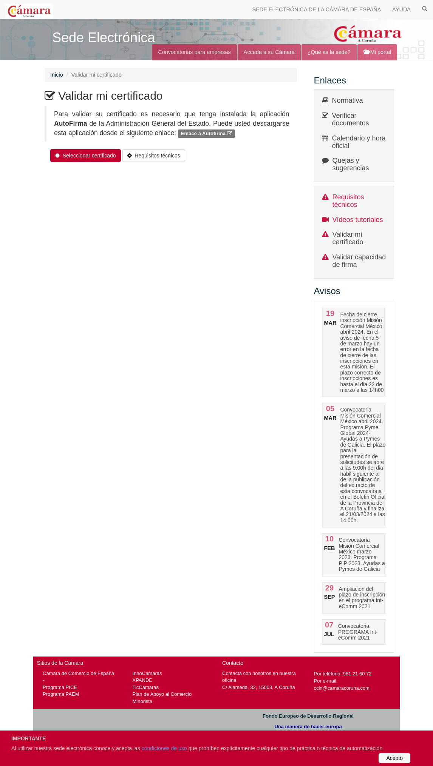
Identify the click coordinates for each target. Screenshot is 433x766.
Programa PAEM (61, 694)
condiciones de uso (164, 748)
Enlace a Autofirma (206, 133)
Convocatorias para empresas (194, 52)
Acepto (394, 758)
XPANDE (142, 680)
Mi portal (377, 52)
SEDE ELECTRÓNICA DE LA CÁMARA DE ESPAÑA (316, 9)
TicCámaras (146, 687)
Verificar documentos (350, 119)
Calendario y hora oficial (359, 142)
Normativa (347, 100)
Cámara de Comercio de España (78, 673)
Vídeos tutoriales (357, 219)
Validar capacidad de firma (359, 260)
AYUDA (401, 9)
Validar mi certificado (347, 238)
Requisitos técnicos (348, 200)
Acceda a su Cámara (269, 52)
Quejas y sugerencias (350, 164)
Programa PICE (60, 687)
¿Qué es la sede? (329, 52)
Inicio (56, 75)
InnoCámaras (147, 673)
